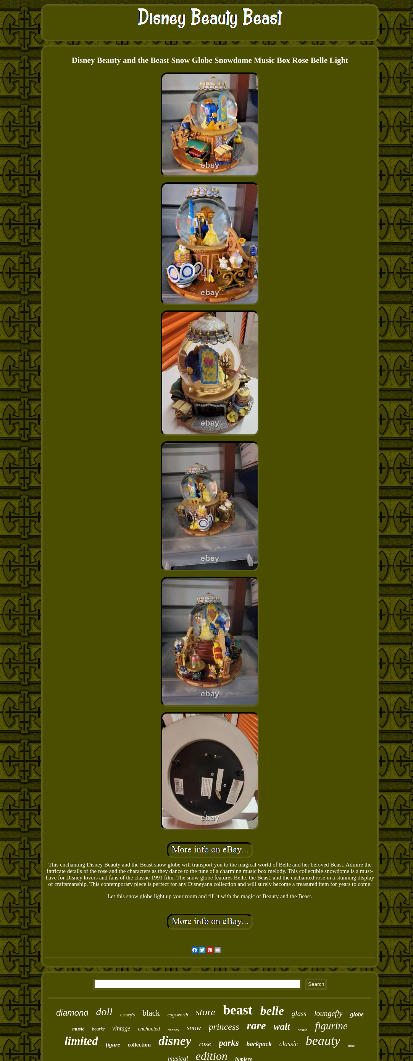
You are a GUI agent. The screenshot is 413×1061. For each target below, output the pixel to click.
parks (229, 1043)
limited (81, 1041)
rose (205, 1044)
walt (282, 1026)
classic (288, 1044)
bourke (98, 1029)
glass (299, 1014)
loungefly (328, 1013)
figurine (331, 1026)
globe (357, 1014)
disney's (127, 1015)
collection (139, 1045)
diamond (72, 1013)
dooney (173, 1030)
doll (104, 1012)
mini (351, 1045)
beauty (323, 1041)
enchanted (149, 1029)
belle (272, 1011)
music (78, 1029)
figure (113, 1045)
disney (174, 1041)
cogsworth (178, 1015)
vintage (121, 1028)
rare (256, 1025)
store (205, 1012)
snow (194, 1028)
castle (303, 1029)
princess (224, 1027)
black (151, 1013)
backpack (259, 1044)
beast (238, 1010)
